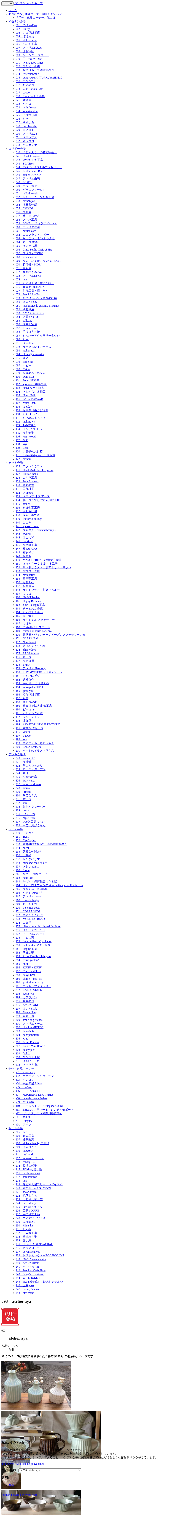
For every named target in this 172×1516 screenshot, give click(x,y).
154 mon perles (25, 574)
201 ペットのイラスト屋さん (35, 750)
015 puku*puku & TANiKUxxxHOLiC (39, 77)
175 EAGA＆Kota (27, 653)
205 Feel (22, 1132)
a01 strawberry (25, 1072)
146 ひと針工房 (26, 544)
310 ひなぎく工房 (28, 1057)
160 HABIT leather (28, 597)
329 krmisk (23, 791)
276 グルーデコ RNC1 (30, 930)
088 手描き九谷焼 (28, 331)
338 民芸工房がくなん (30, 825)
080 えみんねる (26, 301)
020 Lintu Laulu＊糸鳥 (30, 96)
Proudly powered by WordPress (19, 1494)
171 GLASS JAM (27, 638)
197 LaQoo (23, 735)
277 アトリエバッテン (30, 933)
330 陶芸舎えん (26, 795)
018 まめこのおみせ (29, 88)
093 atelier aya (25, 350)
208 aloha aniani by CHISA (32, 1143)
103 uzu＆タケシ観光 (30, 387)
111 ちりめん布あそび (30, 417)
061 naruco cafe (26, 230)
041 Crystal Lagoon (28, 156)
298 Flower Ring (26, 1012)
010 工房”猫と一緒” (29, 58)
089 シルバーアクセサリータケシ (38, 335)
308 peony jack (25, 1049)
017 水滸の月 (25, 85)
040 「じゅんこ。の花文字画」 (36, 152)
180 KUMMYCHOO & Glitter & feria (39, 672)
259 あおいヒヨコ (28, 866)
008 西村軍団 (25, 51)
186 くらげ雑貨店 (28, 694)
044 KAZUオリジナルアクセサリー (39, 167)
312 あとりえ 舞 (27, 1064)
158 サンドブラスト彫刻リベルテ (38, 589)
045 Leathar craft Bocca (30, 171)
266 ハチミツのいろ (29, 892)
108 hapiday (24, 406)
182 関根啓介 (25, 679)
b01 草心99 (23, 1117)
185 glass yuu (24, 690)
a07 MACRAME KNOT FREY (35, 1094)
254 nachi (22, 847)
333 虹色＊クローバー (30, 806)
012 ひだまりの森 (28, 66)
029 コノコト (25, 129)
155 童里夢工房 (26, 578)
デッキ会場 (16, 462)
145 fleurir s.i (24, 541)
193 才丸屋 (23, 720)
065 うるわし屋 (26, 245)
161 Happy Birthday (28, 601)
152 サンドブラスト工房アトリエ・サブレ (43, 567)
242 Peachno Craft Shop (30, 1270)
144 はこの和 (25, 537)
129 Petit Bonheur (27, 481)
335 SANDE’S (25, 814)
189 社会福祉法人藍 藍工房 (34, 705)
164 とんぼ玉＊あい (29, 612)
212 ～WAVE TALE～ (30, 1158)
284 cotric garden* (27, 960)
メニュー (7, 3)
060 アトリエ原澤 (28, 227)
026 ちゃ (22, 118)
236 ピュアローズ (28, 1247)
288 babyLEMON (27, 974)
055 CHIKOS (24, 208)
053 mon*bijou (25, 200)
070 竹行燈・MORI (29, 264)
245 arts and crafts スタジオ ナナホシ (39, 1281)
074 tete (21, 279)
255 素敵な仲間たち (29, 851)
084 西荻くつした (28, 316)
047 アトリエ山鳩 (28, 178)
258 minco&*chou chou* (31, 862)
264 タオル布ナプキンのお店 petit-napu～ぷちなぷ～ (49, 885)
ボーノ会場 (16, 829)
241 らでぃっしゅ (28, 1266)
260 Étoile (22, 870)
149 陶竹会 (23, 556)
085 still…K (24, 320)
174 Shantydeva (26, 649)
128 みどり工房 (26, 477)
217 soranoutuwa (26, 1176)
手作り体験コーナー (21, 1068)
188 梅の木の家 (26, 702)
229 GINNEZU (25, 1221)
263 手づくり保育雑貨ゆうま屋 (36, 881)
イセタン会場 (17, 21)
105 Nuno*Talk (26, 395)
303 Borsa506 (25, 1031)
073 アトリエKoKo (28, 275)
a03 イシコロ (25, 1079)
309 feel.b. (23, 1053)
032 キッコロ (25, 141)
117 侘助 (22, 440)
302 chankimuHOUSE (29, 1027)
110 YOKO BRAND (29, 414)
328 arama (23, 788)
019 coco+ (23, 92)
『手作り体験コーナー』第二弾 (35, 17)
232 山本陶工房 (26, 1232)
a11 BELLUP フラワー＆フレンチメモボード (45, 1109)
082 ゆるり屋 (25, 309)
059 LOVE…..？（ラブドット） (36, 223)
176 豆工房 (23, 657)
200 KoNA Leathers (28, 746)
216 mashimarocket (28, 1173)
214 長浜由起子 (26, 1165)
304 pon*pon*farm (27, 1034)
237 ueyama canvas (28, 1251)
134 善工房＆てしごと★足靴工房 (38, 500)
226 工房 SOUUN (27, 1210)
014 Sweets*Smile (27, 73)
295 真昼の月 (25, 1001)
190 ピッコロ (25, 709)
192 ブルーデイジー (29, 716)
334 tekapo (23, 810)
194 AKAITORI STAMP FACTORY (38, 724)
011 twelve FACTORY (30, 62)
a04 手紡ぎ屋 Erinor (29, 1083)
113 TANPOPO (26, 425)
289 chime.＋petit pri (29, 978)
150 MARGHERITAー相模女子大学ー (40, 559)
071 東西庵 (23, 268)
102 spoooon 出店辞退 (31, 384)
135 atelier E (24, 503)
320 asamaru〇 (25, 758)
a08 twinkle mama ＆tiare (31, 1098)
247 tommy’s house (28, 1289)
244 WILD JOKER (28, 1277)
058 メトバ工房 (26, 219)
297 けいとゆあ (26, 1008)
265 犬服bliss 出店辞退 (32, 888)
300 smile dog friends (29, 1019)
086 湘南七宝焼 (26, 324)
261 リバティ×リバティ (31, 874)
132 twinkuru (24, 492)
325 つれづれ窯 (26, 776)
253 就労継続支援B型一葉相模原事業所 (41, 844)
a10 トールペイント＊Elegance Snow (39, 1105)
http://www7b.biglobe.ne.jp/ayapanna (22, 1463)
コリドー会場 (17, 148)
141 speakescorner (27, 526)
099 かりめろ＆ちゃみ (30, 372)
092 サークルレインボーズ (33, 346)
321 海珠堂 (23, 761)
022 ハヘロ (23, 103)
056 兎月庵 (23, 212)
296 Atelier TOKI (27, 1004)
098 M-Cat (23, 369)
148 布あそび (25, 552)
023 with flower (26, 107)
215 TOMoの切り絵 (29, 1169)
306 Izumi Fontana (27, 1042)
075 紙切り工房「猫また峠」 (35, 283)
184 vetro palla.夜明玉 (30, 687)
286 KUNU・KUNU (29, 967)
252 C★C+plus (26, 840)
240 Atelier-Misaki (27, 1262)
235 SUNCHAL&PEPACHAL (34, 1244)
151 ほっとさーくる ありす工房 (37, 563)
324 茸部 (22, 773)
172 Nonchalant (26, 642)
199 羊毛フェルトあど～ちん (35, 743)
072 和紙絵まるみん (29, 271)
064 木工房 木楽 (27, 242)
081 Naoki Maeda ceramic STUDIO (37, 305)
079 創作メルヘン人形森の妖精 (36, 298)
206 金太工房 (25, 1135)
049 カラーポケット (29, 185)
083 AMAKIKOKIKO (30, 313)
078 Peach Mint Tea (28, 294)
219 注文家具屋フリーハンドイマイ (39, 1184)
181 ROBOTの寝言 (28, 675)
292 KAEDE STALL (29, 989)
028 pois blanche (26, 126)
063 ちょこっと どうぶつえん (35, 238)
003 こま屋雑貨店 (28, 32)
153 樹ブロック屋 (28, 571)
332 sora (22, 802)
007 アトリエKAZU (29, 47)
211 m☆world (25, 1154)
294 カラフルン (26, 997)
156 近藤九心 (25, 582)
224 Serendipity (26, 1203)
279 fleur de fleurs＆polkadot (34, 941)
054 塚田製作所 (26, 204)
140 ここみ (23, 522)
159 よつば (23, 593)
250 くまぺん (25, 832)
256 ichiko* (23, 855)
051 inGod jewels (27, 193)
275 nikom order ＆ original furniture (38, 926)
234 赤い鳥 (23, 1240)
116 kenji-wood (26, 436)
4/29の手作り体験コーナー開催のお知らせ (35, 13)
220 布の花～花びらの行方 (33, 1188)
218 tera (21, 1180)
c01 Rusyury (24, 1120)
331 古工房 (23, 799)
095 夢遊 (22, 358)
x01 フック (23, 1124)
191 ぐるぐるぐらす (29, 713)
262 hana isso (24, 877)
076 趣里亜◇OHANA (30, 286)
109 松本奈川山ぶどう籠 (32, 410)
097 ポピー (23, 365)
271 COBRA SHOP (28, 911)
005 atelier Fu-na (26, 40)
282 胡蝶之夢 (25, 952)
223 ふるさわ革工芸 (29, 1199)
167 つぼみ (23, 623)
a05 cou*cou (24, 1087)
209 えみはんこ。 (28, 1146)
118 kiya (22, 444)
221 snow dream (26, 1191)
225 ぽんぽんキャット (30, 1206)
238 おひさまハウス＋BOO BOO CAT (40, 1255)
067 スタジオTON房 (29, 253)
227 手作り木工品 (28, 1214)
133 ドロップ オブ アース (33, 496)
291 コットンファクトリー (33, 986)
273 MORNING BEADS (31, 918)
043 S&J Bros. (25, 163)
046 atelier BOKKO (28, 174)
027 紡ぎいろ (25, 122)
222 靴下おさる (26, 1195)
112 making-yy (25, 421)
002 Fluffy (23, 28)
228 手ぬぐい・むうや (30, 1218)
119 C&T (22, 447)
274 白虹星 (23, 922)
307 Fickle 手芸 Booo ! (30, 1046)
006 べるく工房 (26, 43)
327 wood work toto (28, 784)
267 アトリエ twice (28, 896)
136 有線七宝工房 (28, 507)
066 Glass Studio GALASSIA (34, 249)
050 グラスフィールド (30, 189)
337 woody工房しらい (30, 821)
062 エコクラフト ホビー (32, 234)
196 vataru (23, 731)
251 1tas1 (22, 836)
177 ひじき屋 (25, 660)
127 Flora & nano (27, 473)
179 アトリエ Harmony (30, 668)
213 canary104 (25, 1161)
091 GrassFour (25, 343)
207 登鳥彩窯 (25, 1139)
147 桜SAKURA (26, 548)
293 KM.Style (25, 993)
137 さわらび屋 (26, 511)
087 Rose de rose (26, 328)
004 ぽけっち (25, 36)
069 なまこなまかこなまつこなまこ (39, 260)
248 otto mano (25, 1292)
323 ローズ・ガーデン (30, 769)
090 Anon (22, 339)
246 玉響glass (25, 1285)
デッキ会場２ (17, 754)
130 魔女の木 (25, 485)
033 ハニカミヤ (26, 144)
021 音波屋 (23, 99)
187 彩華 (22, 698)
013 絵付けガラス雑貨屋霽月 (35, 70)
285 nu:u (22, 963)
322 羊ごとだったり (29, 765)
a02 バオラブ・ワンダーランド (36, 1075)
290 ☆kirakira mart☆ (29, 982)
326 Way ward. (25, 780)
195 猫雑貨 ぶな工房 (29, 728)
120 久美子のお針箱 (29, 451)
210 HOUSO (24, 1150)
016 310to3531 (25, 81)
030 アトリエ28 (26, 133)
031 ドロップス (26, 137)
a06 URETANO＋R (28, 1090)
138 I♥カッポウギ (28, 515)
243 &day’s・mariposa (30, 1274)
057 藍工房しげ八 (28, 215)
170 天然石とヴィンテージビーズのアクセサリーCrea (50, 634)
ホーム (13, 10)
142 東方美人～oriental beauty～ (36, 530)
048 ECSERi (24, 182)
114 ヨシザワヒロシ (29, 429)
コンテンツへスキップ (28, 3)
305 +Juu (22, 1038)
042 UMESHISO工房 (29, 159)
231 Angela (23, 1229)
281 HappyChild (26, 948)
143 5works (23, 533)
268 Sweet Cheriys (27, 900)
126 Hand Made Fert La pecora (34, 470)
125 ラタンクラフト (29, 466)
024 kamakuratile (27, 111)
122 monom (23, 458)
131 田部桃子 (25, 488)
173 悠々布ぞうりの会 (30, 645)
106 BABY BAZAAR (29, 399)
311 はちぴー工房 (28, 1060)
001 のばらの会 (26, 25)
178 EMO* (23, 664)
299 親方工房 (25, 1016)
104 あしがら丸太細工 (30, 391)
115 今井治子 (25, 432)
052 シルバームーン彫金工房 (35, 197)
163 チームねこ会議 (29, 608)
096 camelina (24, 361)
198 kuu (21, 739)
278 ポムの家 (25, 937)
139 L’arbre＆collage (29, 518)
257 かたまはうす (28, 859)
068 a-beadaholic (26, 257)
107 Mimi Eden (26, 402)
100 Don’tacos (25, 376)
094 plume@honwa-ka (30, 354)
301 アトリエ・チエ (29, 1023)
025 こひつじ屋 (26, 114)
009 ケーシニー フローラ (32, 55)
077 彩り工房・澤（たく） (33, 290)
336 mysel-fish (25, 817)
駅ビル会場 (16, 1128)
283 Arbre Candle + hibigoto (33, 956)
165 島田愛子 (25, 616)
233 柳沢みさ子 (26, 1236)
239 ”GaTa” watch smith (31, 1259)
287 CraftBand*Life (28, 971)
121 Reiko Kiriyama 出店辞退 (35, 455)
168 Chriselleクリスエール (33, 627)
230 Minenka (24, 1225)
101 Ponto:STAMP (27, 380)
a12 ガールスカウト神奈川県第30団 (39, 1113)
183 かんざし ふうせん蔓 (32, 683)
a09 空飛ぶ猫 (25, 1102)
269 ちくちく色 (26, 903)
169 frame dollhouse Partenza (34, 630)
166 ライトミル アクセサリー (35, 619)
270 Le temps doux (28, 907)
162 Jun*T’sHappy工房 (30, 604)
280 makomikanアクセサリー (34, 945)
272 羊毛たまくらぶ (29, 915)
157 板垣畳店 (25, 586)
